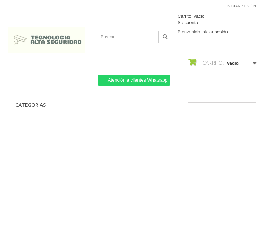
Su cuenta (188, 22)
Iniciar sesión (241, 6)
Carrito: (191, 16)
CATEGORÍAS (30, 104)
